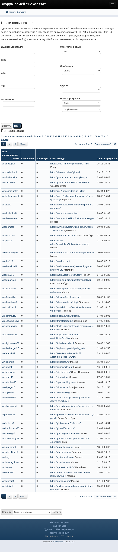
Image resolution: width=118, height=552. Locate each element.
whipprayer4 (8, 372)
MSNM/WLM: (8, 99)
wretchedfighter (10, 191)
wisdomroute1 (9, 316)
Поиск (17, 126)
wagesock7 (8, 240)
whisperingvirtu (9, 326)
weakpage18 (8, 387)
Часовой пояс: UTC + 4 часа (59, 536)
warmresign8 (8, 433)
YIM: (3, 86)
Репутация (42, 158)
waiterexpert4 (9, 447)
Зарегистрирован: (70, 47)
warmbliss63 (8, 182)
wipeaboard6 (8, 414)
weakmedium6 (9, 302)
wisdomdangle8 (10, 252)
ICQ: (3, 60)
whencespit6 (8, 163)
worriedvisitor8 (9, 172)
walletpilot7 (7, 486)
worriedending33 (10, 438)
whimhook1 (8, 367)
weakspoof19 (9, 288)
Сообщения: (67, 66)
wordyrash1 (8, 392)
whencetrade (8, 235)
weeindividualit (9, 213)
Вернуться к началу (59, 533)
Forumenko (58, 542)
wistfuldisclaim (9, 177)
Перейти (6, 512)
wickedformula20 (10, 428)
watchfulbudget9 (10, 196)
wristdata (6, 204)
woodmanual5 (9, 280)
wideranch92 (8, 353)
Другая (4, 140)
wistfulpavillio (8, 297)
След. (22, 144)
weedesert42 (8, 481)
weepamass (8, 227)
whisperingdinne (10, 462)
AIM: (3, 73)
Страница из (83, 144)
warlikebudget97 (10, 348)
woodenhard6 (9, 382)
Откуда (61, 158)
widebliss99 (8, 423)
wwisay (5, 457)
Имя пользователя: (12, 47)
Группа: (64, 85)
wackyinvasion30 (10, 343)
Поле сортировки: (70, 98)
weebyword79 (9, 397)
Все (36, 136)
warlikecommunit (10, 218)
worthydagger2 (9, 406)
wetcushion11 (9, 307)
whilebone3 (8, 362)
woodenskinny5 (10, 452)
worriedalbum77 (10, 334)
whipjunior (7, 467)
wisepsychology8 (10, 321)
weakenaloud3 (9, 266)
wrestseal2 (7, 377)
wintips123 (7, 261)
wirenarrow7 (8, 472)
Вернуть (6, 126)
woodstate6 (8, 275)
